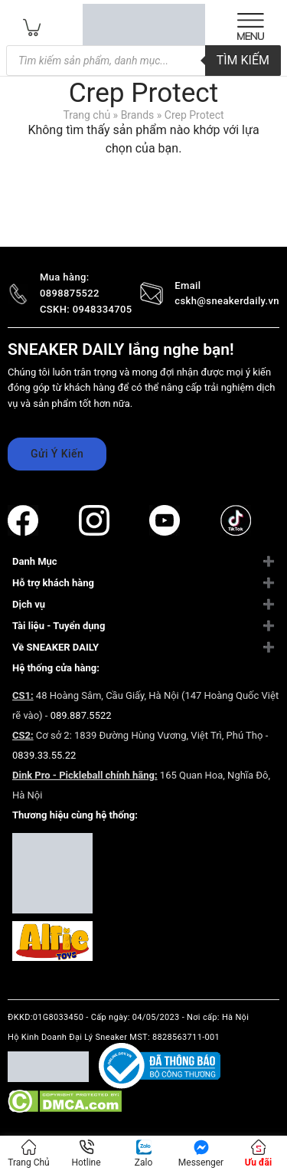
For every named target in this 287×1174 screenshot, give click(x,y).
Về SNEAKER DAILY (55, 647)
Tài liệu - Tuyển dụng (58, 625)
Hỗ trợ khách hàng (53, 583)
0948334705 (102, 309)
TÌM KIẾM (243, 60)
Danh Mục (34, 561)
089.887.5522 (81, 715)
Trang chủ (86, 115)
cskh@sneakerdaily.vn (226, 301)
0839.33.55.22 (44, 755)
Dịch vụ (28, 604)
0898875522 (69, 293)
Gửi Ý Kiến (57, 454)
